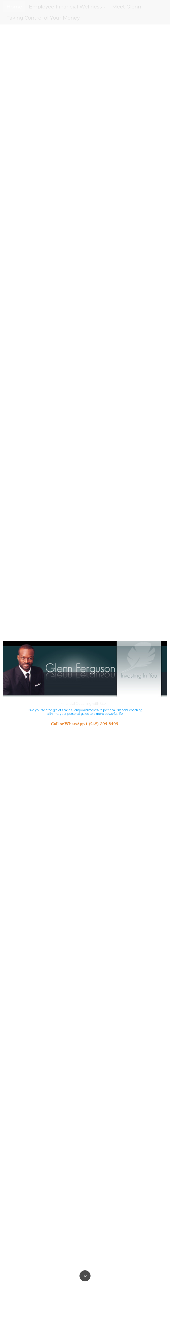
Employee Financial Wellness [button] (67, 7)
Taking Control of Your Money (43, 18)
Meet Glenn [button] (128, 7)
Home (14, 7)
